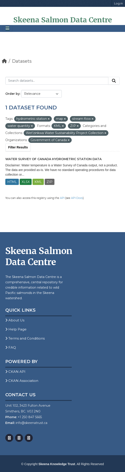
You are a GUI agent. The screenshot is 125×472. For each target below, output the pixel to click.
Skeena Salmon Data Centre (62, 20)
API (62, 198)
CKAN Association (21, 381)
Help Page (16, 329)
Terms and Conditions (25, 338)
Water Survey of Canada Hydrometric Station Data (53, 159)
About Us (14, 320)
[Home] (4, 61)
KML (38, 182)
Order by (12, 94)
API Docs (77, 198)
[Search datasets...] (56, 81)
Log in (118, 3)
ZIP (49, 182)
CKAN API (15, 371)
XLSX (26, 182)
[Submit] (114, 81)
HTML (12, 182)
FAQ (10, 347)
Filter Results (18, 147)
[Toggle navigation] (7, 28)
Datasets (22, 61)
